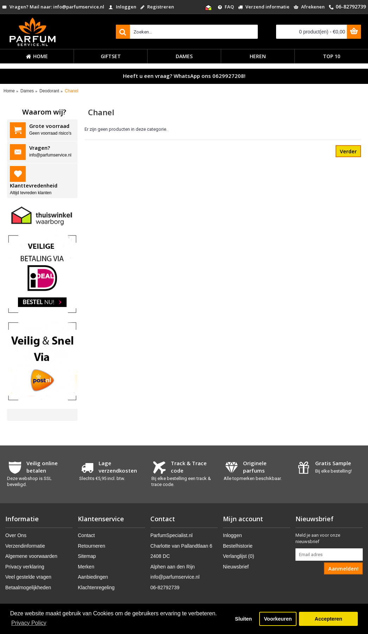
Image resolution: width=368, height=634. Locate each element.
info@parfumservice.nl (175, 577)
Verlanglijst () (238, 556)
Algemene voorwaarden (31, 556)
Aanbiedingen (93, 577)
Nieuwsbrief (236, 567)
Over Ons (15, 535)
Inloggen (232, 535)
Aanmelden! (343, 568)
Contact (86, 535)
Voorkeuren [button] (278, 619)
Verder (348, 151)
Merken (86, 567)
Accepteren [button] (328, 619)
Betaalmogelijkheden (28, 587)
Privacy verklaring (24, 567)
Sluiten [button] (243, 619)
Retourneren (91, 546)
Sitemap (87, 556)
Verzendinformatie (25, 546)
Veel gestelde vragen (28, 577)
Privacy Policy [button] (28, 623)
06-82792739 (165, 587)
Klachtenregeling (96, 587)
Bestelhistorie (237, 546)
